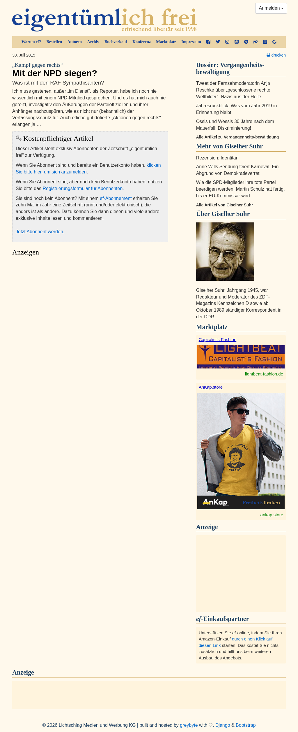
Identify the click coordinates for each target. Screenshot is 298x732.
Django (222, 725)
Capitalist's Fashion (218, 339)
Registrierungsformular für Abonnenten (83, 188)
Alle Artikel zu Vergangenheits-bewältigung (237, 137)
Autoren (75, 42)
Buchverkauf (115, 42)
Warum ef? (31, 42)
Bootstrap (246, 725)
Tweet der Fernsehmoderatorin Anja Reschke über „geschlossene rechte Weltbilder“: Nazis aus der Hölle (233, 90)
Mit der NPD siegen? (90, 70)
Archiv (93, 42)
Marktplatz (166, 42)
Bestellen (54, 42)
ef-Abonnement (116, 198)
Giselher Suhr (231, 213)
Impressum (191, 42)
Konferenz (141, 42)
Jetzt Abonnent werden (39, 231)
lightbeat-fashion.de (264, 373)
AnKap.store (211, 387)
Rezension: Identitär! (217, 157)
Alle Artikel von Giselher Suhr (224, 205)
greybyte (189, 725)
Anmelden (271, 8)
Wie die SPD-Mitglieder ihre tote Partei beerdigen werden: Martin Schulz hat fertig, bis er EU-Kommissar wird (240, 189)
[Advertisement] (90, 313)
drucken (276, 55)
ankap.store (271, 514)
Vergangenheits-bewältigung (230, 68)
